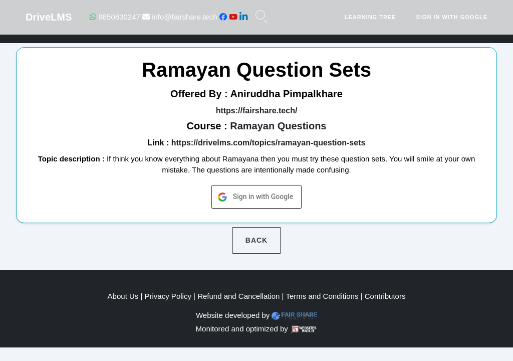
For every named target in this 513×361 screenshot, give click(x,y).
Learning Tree (370, 17)
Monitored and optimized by (242, 328)
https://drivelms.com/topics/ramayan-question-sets (268, 142)
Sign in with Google (451, 17)
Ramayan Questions (278, 125)
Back (256, 240)
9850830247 (115, 17)
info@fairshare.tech (179, 17)
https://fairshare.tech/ (257, 110)
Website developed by (233, 315)
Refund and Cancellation (238, 296)
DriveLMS (49, 17)
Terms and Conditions (322, 296)
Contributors (385, 296)
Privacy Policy (168, 296)
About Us (123, 296)
